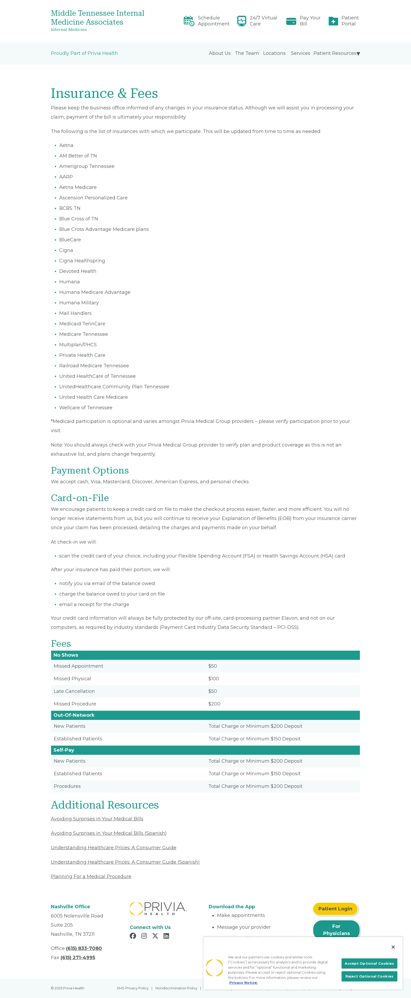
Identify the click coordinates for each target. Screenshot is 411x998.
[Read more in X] (156, 936)
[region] (303, 963)
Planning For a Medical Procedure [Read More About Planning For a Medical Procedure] (91, 876)
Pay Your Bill (310, 21)
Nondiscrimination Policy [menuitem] (176, 988)
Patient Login (335, 909)
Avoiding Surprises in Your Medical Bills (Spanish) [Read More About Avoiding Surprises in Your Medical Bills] (109, 833)
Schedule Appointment (214, 21)
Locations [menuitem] (274, 53)
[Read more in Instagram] (144, 936)
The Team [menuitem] (247, 53)
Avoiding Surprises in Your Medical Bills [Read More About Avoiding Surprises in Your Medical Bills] (97, 819)
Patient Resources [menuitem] (334, 53)
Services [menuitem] (300, 53)
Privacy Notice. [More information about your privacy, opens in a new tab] (243, 982)
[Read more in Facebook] (134, 936)
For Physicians (336, 929)
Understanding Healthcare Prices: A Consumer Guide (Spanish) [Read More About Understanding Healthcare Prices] (125, 862)
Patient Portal (350, 21)
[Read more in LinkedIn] (167, 936)
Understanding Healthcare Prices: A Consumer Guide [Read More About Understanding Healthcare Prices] (113, 848)
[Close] (393, 947)
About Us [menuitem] (220, 53)
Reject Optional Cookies (369, 976)
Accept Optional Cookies (369, 963)
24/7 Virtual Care (263, 21)
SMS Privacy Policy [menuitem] (133, 988)
